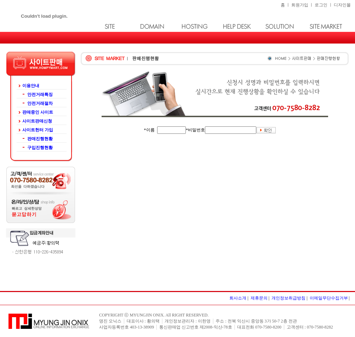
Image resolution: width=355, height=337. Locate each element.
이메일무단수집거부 (329, 298)
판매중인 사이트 (37, 112)
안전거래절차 (40, 103)
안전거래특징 (40, 94)
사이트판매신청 (37, 121)
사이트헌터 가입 (37, 129)
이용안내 (30, 85)
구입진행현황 (40, 147)
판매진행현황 (37, 138)
